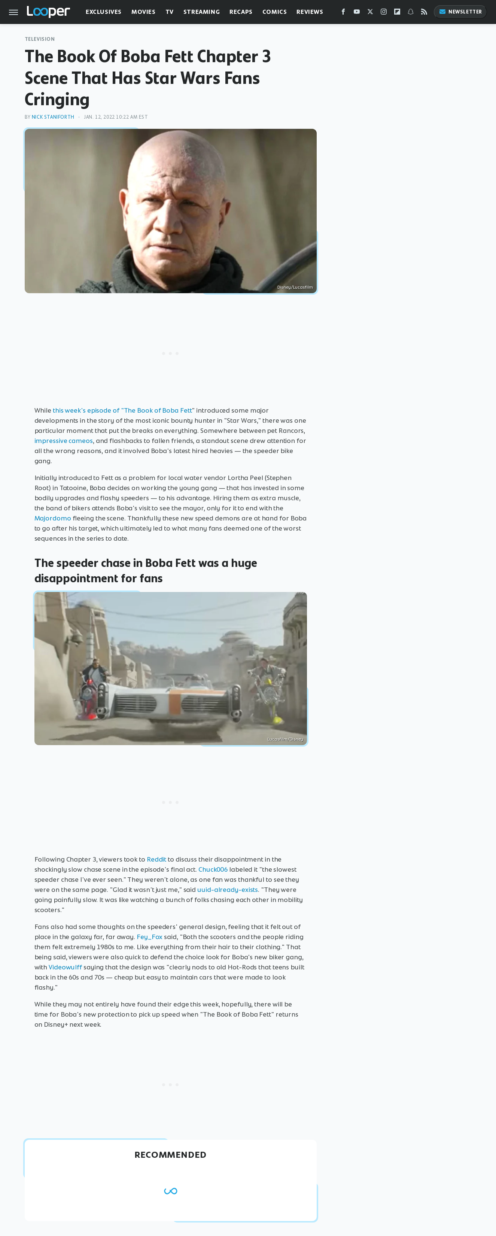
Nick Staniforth (53, 117)
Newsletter (460, 12)
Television (40, 39)
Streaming (201, 12)
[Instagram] (383, 13)
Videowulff (65, 967)
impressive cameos (63, 440)
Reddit (156, 859)
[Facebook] (343, 13)
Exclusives (104, 12)
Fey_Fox (149, 936)
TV (169, 12)
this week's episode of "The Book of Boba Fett (122, 410)
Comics (274, 12)
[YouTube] (356, 13)
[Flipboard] (397, 13)
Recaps (241, 12)
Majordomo (52, 518)
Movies (143, 12)
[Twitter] (370, 13)
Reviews (309, 12)
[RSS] (424, 13)
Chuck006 (213, 869)
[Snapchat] (410, 13)
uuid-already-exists (227, 889)
